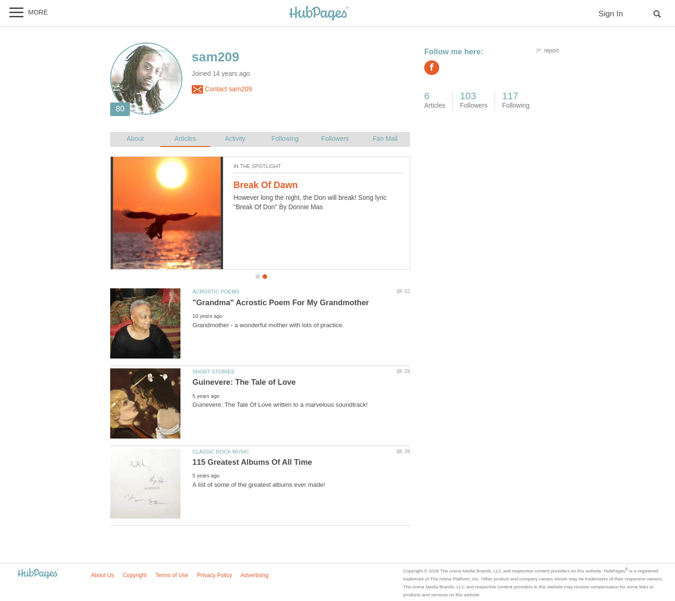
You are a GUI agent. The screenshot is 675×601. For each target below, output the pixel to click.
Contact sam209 (222, 89)
